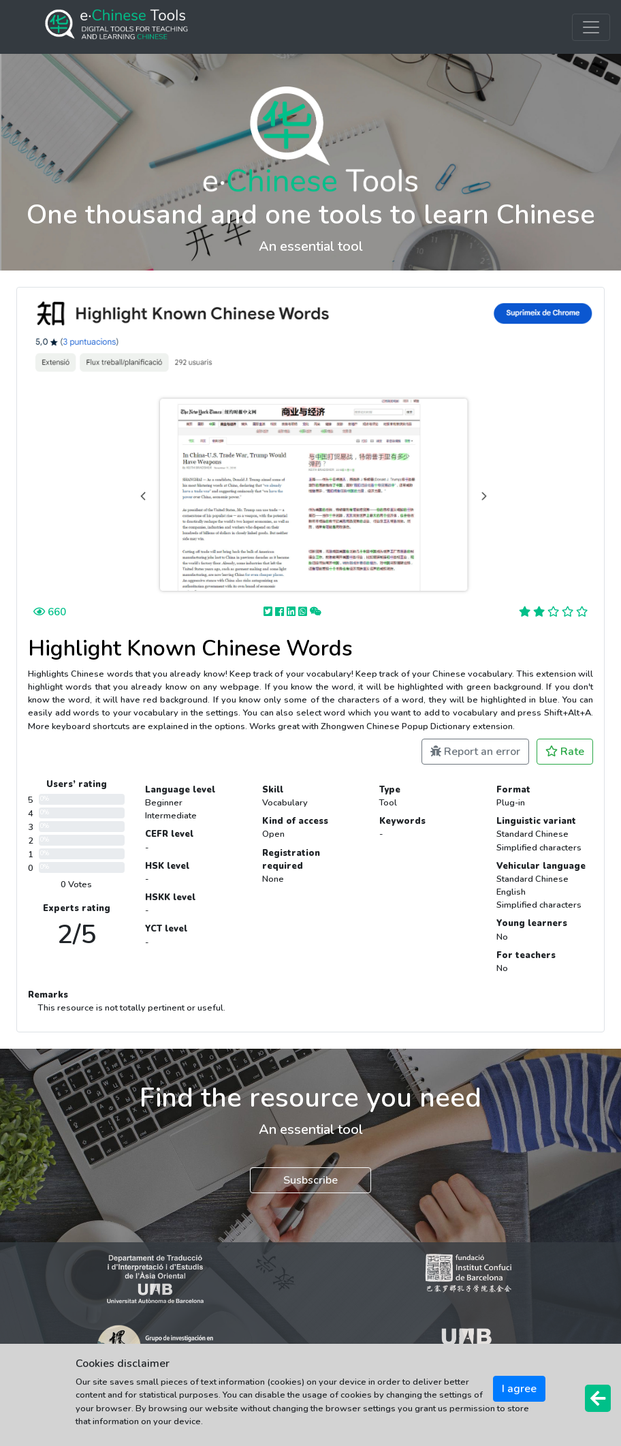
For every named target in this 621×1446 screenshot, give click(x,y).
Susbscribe (310, 1180)
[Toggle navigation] (591, 27)
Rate (564, 751)
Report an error (475, 751)
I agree (519, 1388)
